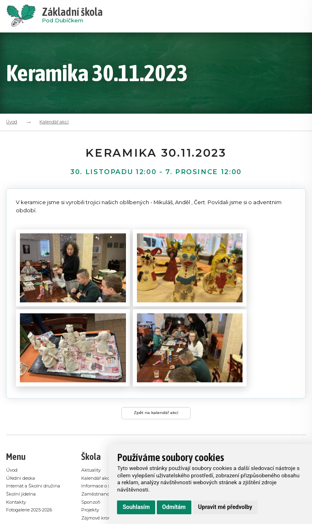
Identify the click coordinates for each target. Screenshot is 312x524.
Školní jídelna (22, 425)
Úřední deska (21, 401)
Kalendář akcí (54, 122)
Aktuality (92, 393)
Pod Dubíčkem (72, 16)
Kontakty (17, 433)
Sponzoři (92, 425)
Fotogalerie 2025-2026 (34, 441)
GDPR (89, 473)
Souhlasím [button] (136, 507)
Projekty (91, 433)
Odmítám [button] (174, 507)
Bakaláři (91, 457)
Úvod (11, 122)
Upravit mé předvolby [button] (225, 507)
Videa (88, 465)
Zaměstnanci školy (104, 417)
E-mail (64, 520)
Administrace (38, 520)
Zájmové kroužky (102, 441)
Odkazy (90, 449)
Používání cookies (103, 481)
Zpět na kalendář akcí (156, 335)
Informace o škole (103, 409)
